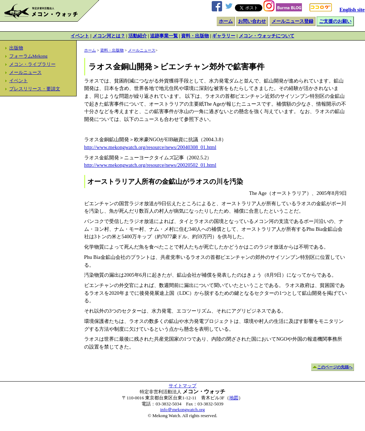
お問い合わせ (252, 21)
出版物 (16, 48)
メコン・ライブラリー (32, 64)
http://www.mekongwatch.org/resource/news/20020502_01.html (150, 165)
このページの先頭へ (335, 367)
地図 (233, 397)
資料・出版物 (195, 35)
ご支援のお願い (335, 21)
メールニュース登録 (292, 21)
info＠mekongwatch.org (182, 409)
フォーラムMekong (28, 56)
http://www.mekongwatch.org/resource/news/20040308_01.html (150, 147)
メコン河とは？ (109, 35)
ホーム (226, 21)
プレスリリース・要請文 (34, 88)
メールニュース (25, 72)
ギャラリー (223, 35)
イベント (80, 35)
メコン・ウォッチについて (266, 35)
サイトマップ (182, 385)
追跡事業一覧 (164, 35)
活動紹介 (137, 35)
